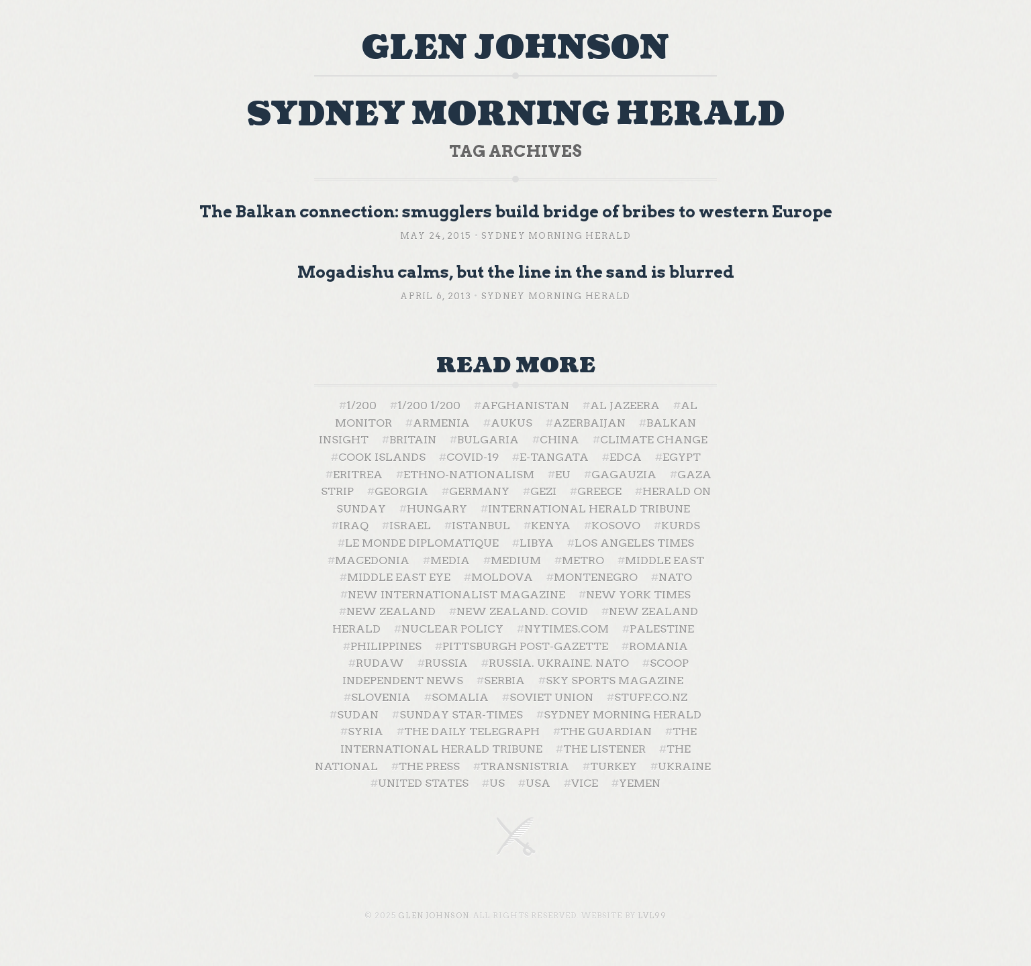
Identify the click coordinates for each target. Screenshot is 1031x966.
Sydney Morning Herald (556, 236)
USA (538, 783)
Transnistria (525, 766)
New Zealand (391, 611)
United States (423, 783)
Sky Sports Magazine (614, 680)
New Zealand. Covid (522, 611)
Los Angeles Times (634, 543)
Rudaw (380, 663)
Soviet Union (551, 697)
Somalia (460, 697)
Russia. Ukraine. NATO (559, 663)
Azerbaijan (589, 423)
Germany (479, 491)
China (559, 439)
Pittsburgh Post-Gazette (525, 646)
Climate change (653, 439)
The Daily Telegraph (472, 731)
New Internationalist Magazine (456, 594)
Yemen (639, 783)
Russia (446, 663)
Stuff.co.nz (650, 697)
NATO (675, 577)
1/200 (361, 405)
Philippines (386, 646)
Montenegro (596, 577)
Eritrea (358, 474)
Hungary (437, 508)
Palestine (662, 629)
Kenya (551, 525)
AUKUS (511, 423)
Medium (516, 560)
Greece (599, 491)
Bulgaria (488, 439)
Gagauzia (623, 474)
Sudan (358, 714)
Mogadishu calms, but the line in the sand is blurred (515, 272)
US (497, 783)
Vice (584, 783)
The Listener (604, 749)
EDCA (625, 457)
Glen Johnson (515, 48)
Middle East (664, 560)
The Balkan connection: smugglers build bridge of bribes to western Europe (515, 211)
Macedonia (372, 560)
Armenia (441, 423)
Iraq (354, 525)
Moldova (502, 577)
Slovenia (381, 697)
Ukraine (684, 766)
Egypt (681, 457)
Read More (515, 365)
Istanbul (481, 525)
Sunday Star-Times (461, 714)
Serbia (504, 680)
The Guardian (606, 731)
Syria (365, 731)
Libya (537, 543)
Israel (410, 525)
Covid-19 (472, 457)
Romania (658, 646)
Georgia (401, 491)
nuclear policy (452, 629)
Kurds (680, 525)
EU (563, 474)
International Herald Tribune (589, 508)
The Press (429, 766)
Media (450, 560)
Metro (583, 560)
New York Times (638, 594)
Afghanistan (525, 405)
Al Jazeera (625, 405)
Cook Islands (382, 457)
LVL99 (652, 915)
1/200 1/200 (428, 405)
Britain (412, 439)
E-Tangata (554, 457)
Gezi (543, 491)
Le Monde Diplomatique (422, 543)
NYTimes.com (566, 629)
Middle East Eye (398, 577)
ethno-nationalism (468, 474)
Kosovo (615, 525)
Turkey (613, 766)
